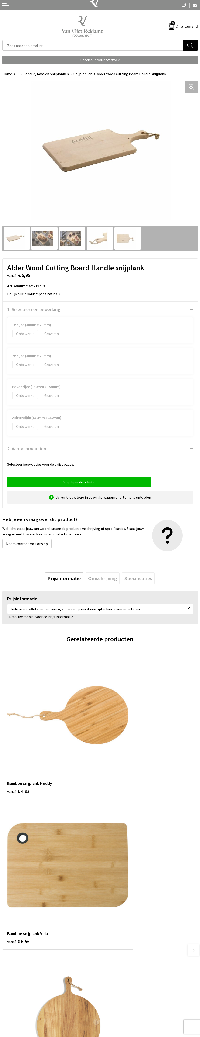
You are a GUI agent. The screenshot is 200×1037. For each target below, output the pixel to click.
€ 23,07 (117, 877)
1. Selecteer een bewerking (33, 309)
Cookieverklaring (116, 999)
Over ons (109, 916)
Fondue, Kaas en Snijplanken (46, 73)
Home (7, 73)
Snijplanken (82, 73)
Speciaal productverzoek (100, 59)
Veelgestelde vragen (118, 923)
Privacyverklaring (116, 1007)
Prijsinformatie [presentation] (64, 578)
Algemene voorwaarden (121, 992)
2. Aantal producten (26, 449)
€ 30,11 (19, 877)
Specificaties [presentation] (138, 578)
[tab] (64, 578)
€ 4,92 (18, 758)
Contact (8, 992)
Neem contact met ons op (27, 543)
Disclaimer (110, 1014)
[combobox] (92, 45)
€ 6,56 (116, 758)
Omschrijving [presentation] (102, 578)
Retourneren (12, 999)
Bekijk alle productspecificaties (33, 293)
